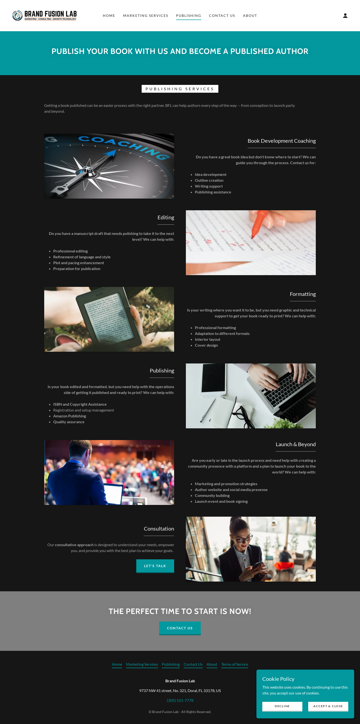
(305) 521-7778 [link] (180, 700)
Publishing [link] (188, 15)
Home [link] (109, 15)
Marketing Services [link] (145, 15)
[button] (345, 15)
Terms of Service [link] (234, 664)
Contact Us (180, 628)
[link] (44, 15)
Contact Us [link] (222, 15)
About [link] (250, 15)
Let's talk (155, 566)
